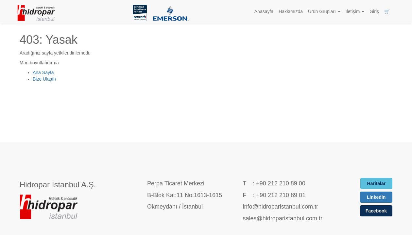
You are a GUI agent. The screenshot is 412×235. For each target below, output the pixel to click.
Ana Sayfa (43, 72)
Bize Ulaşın (44, 79)
